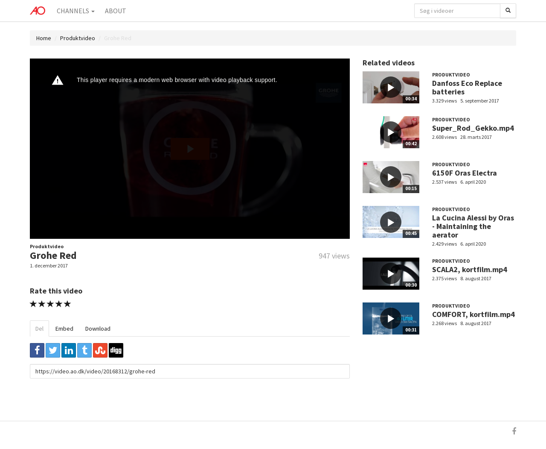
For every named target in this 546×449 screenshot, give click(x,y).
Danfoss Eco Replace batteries (467, 87)
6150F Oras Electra (464, 173)
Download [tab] (97, 328)
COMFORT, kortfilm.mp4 (473, 314)
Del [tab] (39, 328)
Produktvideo (77, 38)
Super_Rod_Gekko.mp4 (473, 128)
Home (43, 38)
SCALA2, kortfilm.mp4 (469, 269)
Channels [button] (76, 10)
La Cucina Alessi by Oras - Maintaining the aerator (473, 226)
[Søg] (508, 10)
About (115, 10)
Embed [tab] (64, 328)
